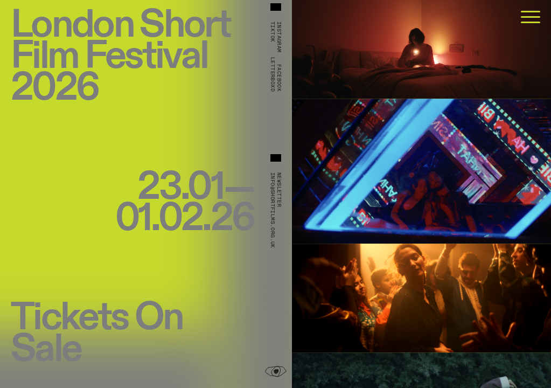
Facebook (279, 78)
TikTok (272, 32)
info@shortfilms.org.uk (272, 210)
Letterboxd (272, 74)
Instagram (279, 37)
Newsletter (279, 189)
